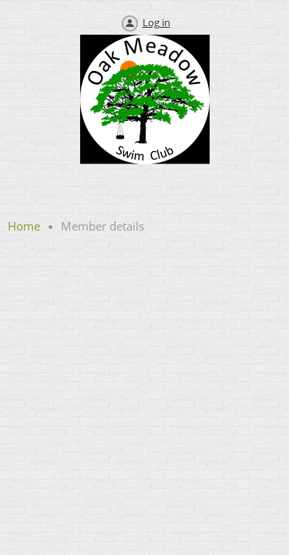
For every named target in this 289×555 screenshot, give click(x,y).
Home (24, 226)
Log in (156, 22)
